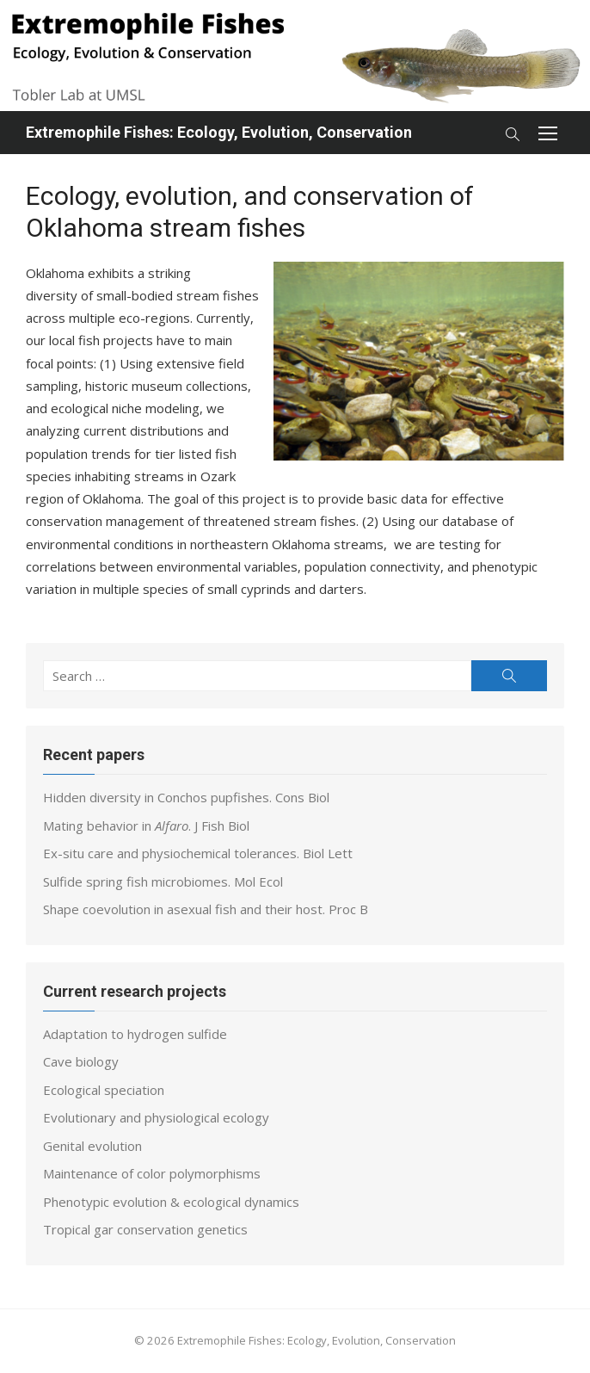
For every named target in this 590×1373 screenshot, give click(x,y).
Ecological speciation (103, 1089)
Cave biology (81, 1061)
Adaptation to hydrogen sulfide (135, 1033)
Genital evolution (92, 1145)
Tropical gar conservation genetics (145, 1229)
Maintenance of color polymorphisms (152, 1173)
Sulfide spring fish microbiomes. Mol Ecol (163, 881)
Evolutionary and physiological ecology (156, 1117)
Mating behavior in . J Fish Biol (146, 825)
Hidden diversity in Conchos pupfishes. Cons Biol (186, 797)
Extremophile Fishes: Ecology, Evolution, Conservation (219, 132)
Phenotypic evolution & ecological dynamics (171, 1201)
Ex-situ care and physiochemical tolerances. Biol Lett (198, 853)
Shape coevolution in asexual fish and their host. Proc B (205, 909)
